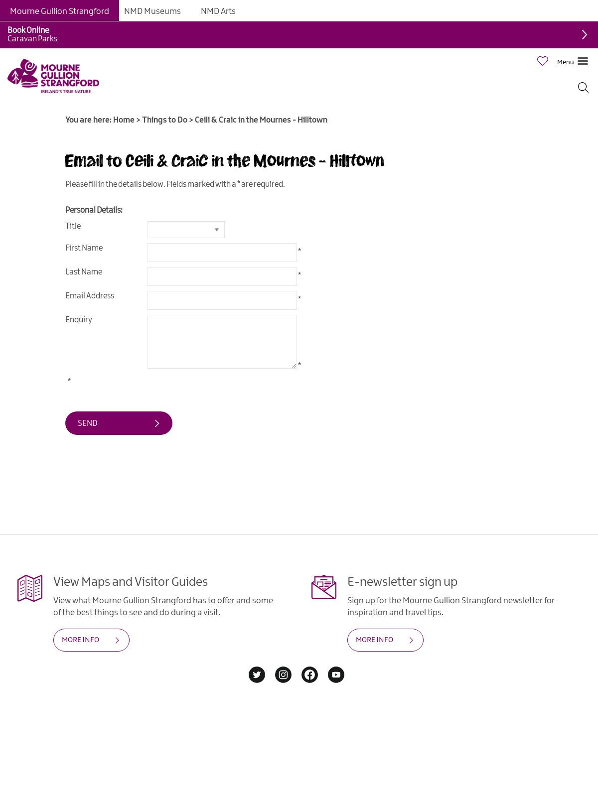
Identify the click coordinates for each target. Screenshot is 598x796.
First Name (84, 248)
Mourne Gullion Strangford (59, 11)
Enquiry (78, 320)
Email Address (89, 296)
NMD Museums (152, 11)
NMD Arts (218, 11)
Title (73, 226)
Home (124, 120)
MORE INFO (80, 640)
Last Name (83, 272)
